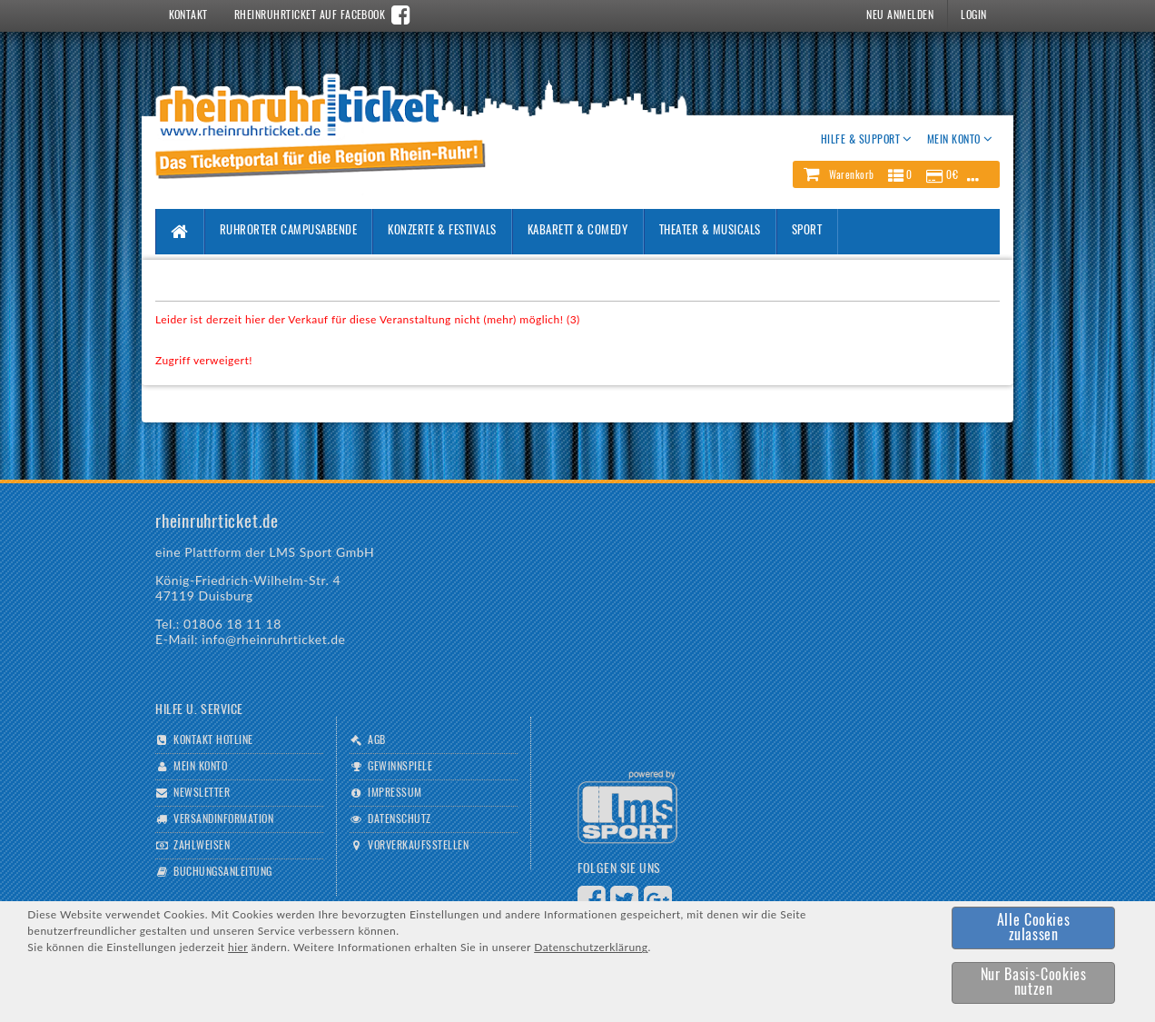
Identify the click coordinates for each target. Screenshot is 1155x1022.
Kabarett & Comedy (578, 231)
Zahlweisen (201, 845)
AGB (376, 740)
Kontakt (188, 15)
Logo (627, 807)
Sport (807, 231)
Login (973, 15)
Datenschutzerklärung (590, 947)
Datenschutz (399, 819)
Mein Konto (200, 766)
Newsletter (201, 793)
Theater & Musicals (710, 231)
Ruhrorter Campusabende (288, 231)
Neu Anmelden (899, 15)
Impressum (394, 793)
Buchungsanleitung (222, 872)
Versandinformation (223, 819)
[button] (896, 174)
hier (238, 947)
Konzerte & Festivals (442, 231)
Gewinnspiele (400, 766)
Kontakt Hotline (212, 740)
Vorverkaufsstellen (418, 845)
